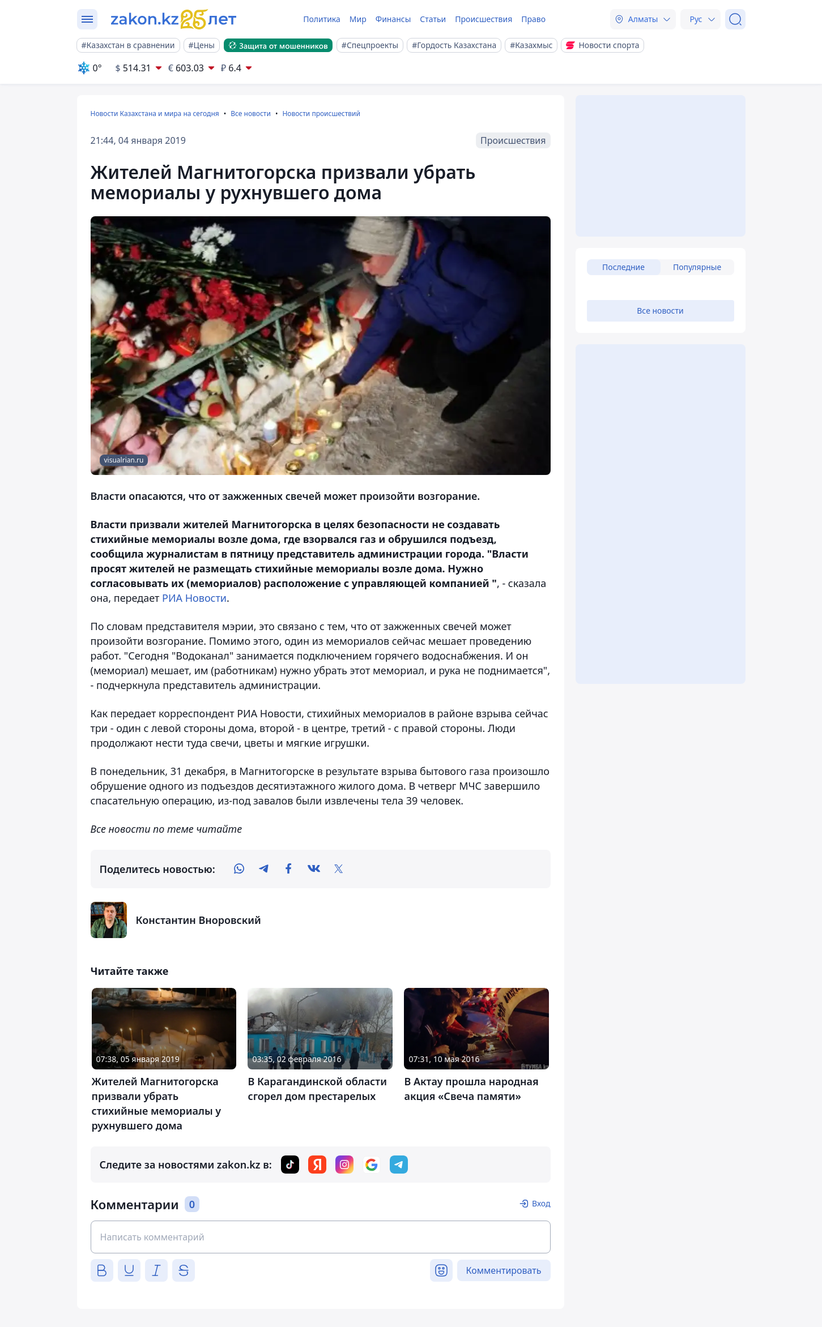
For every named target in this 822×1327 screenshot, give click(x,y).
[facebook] (289, 869)
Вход (541, 1203)
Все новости (251, 113)
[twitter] (339, 869)
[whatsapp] (239, 869)
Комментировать (504, 1270)
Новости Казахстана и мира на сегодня (155, 113)
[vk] (314, 869)
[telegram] (264, 869)
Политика (321, 19)
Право (533, 19)
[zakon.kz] (175, 19)
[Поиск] (735, 19)
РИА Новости (194, 598)
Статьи (433, 19)
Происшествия (483, 19)
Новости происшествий (321, 113)
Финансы (393, 19)
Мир (358, 19)
